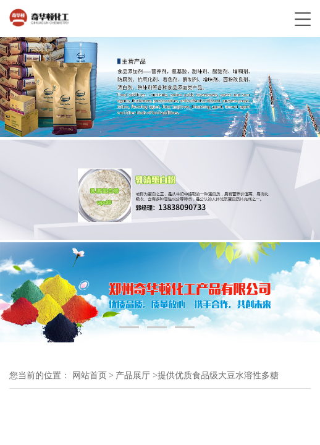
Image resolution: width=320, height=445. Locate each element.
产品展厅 (133, 375)
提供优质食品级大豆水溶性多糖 (218, 375)
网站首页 (89, 375)
